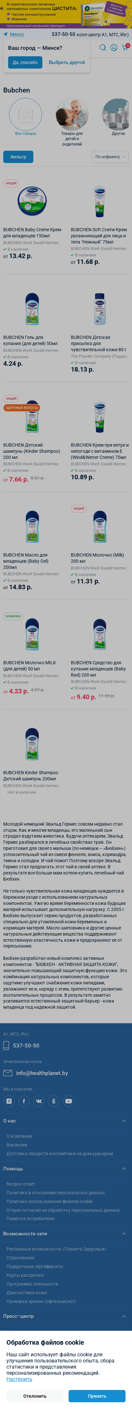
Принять (97, 1396)
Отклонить (35, 1396)
